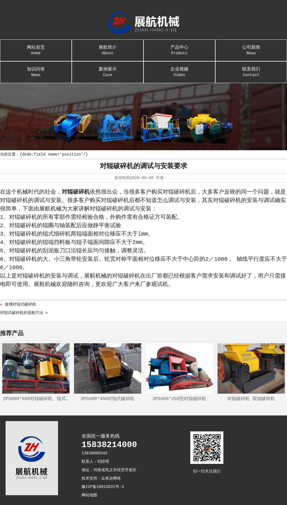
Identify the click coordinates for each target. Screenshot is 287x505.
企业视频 (179, 69)
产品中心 (179, 47)
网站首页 (36, 47)
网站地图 (89, 495)
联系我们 (251, 69)
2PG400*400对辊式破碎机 (108, 398)
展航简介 (108, 47)
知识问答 (36, 69)
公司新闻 (251, 47)
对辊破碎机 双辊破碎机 (251, 398)
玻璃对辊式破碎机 (20, 304)
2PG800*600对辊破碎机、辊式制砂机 (36, 398)
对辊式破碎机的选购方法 (21, 313)
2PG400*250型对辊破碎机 (179, 398)
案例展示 (108, 69)
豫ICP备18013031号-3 (103, 487)
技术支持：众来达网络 (101, 478)
